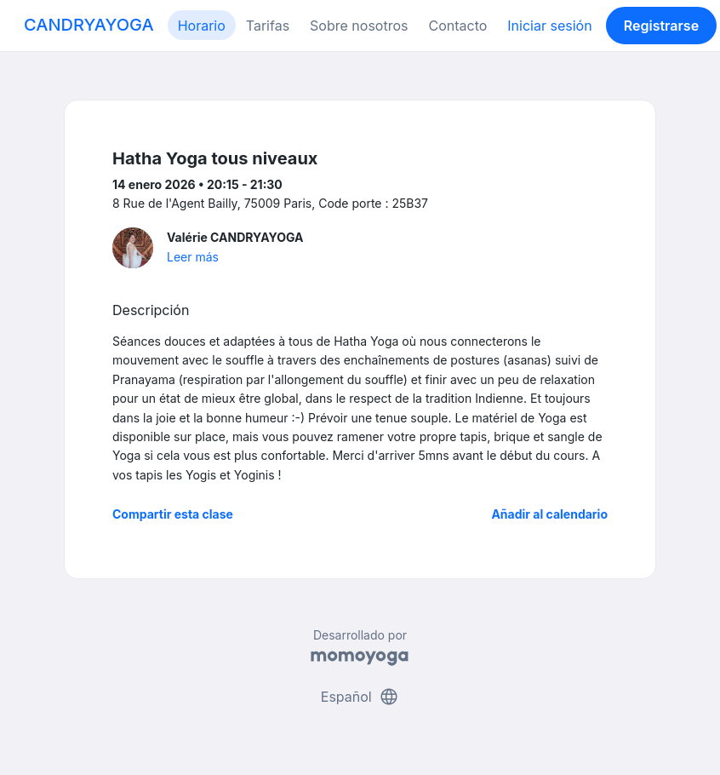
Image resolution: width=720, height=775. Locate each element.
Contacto (457, 25)
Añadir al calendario (549, 514)
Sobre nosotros (359, 25)
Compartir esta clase (172, 514)
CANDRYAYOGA (89, 24)
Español (360, 696)
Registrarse (661, 25)
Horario (202, 25)
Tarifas (267, 25)
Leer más (193, 257)
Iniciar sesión (549, 25)
